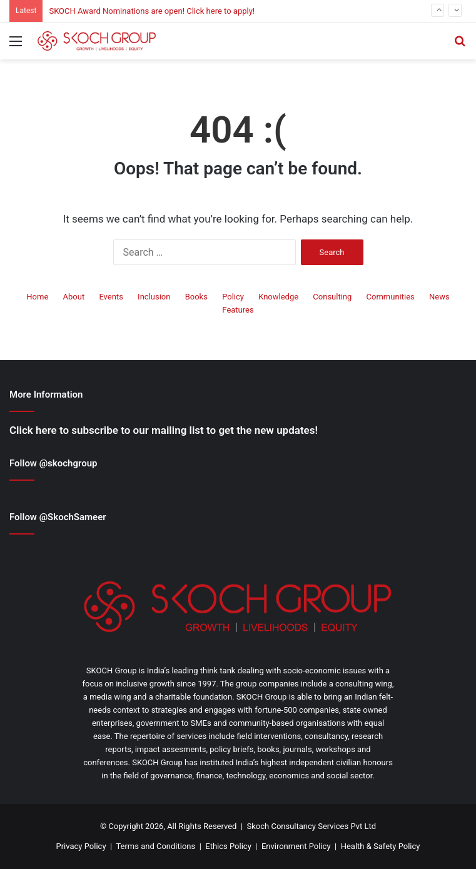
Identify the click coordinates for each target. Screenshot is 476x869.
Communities (391, 296)
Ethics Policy (228, 846)
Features (237, 309)
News (439, 296)
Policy (233, 296)
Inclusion (154, 296)
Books (196, 296)
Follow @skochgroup (53, 463)
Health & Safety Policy (380, 846)
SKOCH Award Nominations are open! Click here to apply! (152, 11)
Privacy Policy (81, 846)
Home (37, 296)
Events (111, 296)
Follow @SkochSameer (57, 517)
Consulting (332, 296)
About (74, 296)
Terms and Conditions (155, 846)
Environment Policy (296, 846)
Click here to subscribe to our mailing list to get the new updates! (163, 430)
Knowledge (278, 296)
